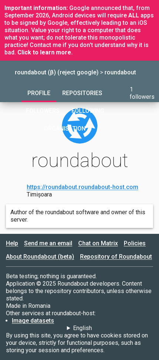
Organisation (65, 128)
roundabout (120, 72)
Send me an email (48, 243)
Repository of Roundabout (116, 256)
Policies (135, 243)
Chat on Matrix (98, 243)
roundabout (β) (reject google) (57, 72)
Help (12, 243)
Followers (43, 110)
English (82, 328)
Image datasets (33, 320)
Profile (38, 93)
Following (88, 110)
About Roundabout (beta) (40, 256)
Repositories (82, 93)
